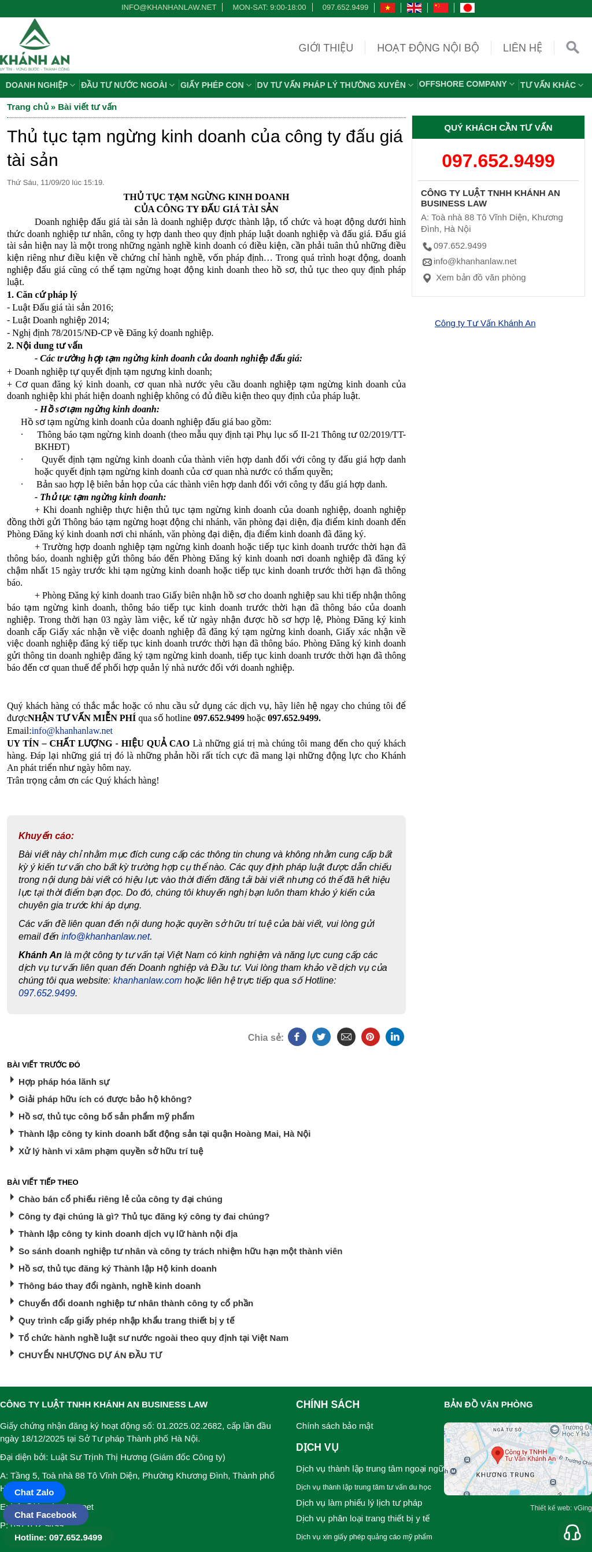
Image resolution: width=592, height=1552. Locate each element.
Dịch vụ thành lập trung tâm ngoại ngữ (370, 1468)
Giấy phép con (217, 85)
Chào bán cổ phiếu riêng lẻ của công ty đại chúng (120, 1199)
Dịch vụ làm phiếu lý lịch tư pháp (359, 1502)
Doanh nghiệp (42, 85)
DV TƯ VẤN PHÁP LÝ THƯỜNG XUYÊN (336, 85)
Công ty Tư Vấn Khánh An (485, 323)
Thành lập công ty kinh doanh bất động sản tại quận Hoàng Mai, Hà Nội (164, 1134)
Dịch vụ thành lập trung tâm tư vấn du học (363, 1487)
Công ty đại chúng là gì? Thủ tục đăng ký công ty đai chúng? (143, 1216)
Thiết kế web (550, 1508)
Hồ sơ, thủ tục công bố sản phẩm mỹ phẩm (106, 1116)
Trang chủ (28, 107)
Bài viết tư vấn (87, 107)
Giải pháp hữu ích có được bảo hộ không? (105, 1099)
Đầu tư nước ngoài (129, 85)
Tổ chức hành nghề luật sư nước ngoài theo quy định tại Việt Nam (153, 1338)
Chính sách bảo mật (334, 1426)
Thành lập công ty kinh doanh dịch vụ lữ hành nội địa (128, 1234)
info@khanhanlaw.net (167, 7)
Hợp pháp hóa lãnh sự (63, 1082)
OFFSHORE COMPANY (468, 83)
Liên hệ (522, 48)
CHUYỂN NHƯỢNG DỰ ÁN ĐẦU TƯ (90, 1355)
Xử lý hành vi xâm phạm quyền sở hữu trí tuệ (110, 1151)
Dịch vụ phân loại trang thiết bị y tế (363, 1518)
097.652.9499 (346, 7)
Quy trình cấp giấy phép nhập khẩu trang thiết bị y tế (126, 1320)
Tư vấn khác (553, 85)
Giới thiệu (326, 48)
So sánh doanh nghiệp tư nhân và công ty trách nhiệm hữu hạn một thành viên (180, 1251)
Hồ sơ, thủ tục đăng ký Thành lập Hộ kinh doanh (117, 1268)
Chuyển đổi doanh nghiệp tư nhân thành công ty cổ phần (135, 1303)
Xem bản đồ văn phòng (473, 277)
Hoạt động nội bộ (428, 48)
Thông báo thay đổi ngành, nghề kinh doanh (109, 1286)
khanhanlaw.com (147, 980)
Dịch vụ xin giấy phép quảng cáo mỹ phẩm (364, 1537)
